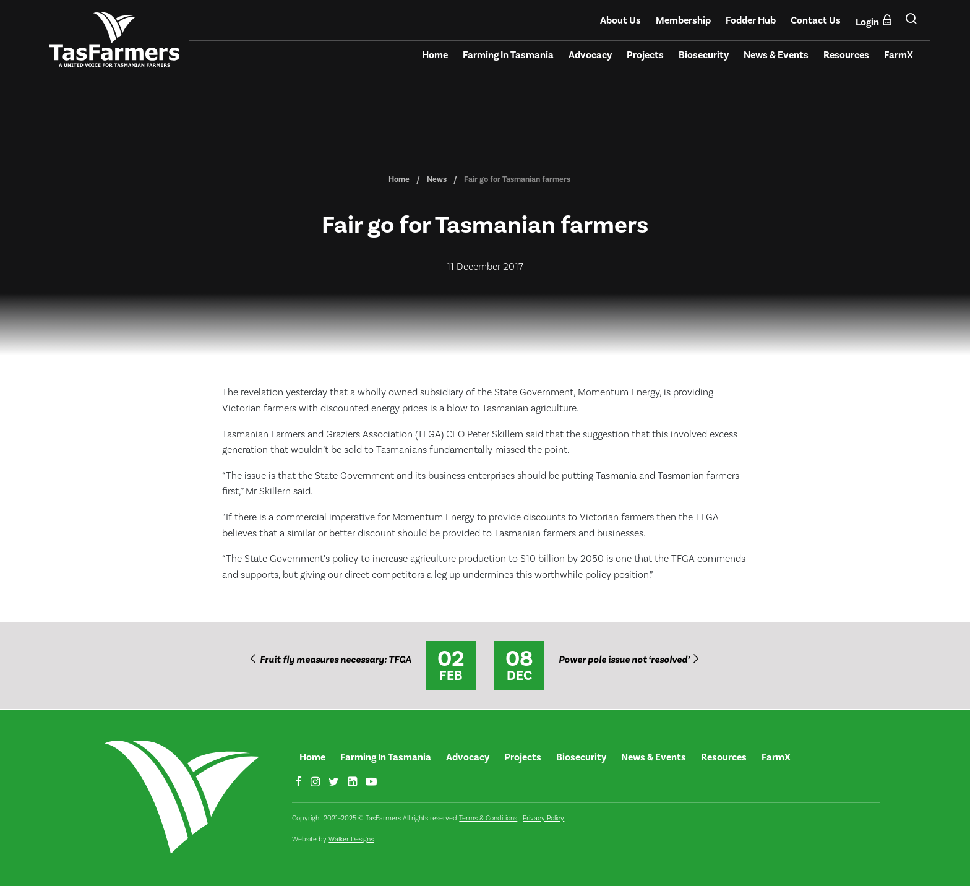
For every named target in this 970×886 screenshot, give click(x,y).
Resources (846, 55)
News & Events (776, 55)
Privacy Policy (543, 818)
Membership (683, 20)
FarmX (898, 55)
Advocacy (590, 55)
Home (435, 55)
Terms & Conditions (488, 818)
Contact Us (816, 20)
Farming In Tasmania (508, 55)
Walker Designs (351, 839)
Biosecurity (704, 55)
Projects (645, 55)
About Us (620, 20)
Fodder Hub (751, 20)
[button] (911, 23)
